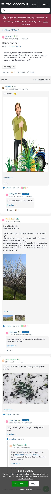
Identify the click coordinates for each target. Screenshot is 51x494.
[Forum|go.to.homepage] (15, 4)
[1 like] (13, 72)
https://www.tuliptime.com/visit (27, 454)
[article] (25, 137)
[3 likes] (24, 188)
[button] (2, 5)
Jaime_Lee (9, 36)
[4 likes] (24, 326)
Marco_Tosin (10, 219)
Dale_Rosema (10, 359)
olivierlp (8, 87)
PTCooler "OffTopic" (11, 30)
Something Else (9, 67)
